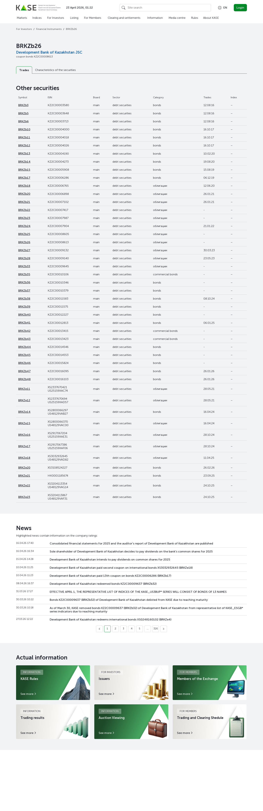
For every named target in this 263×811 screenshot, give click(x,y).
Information (155, 18)
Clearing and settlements (124, 18)
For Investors (55, 18)
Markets (22, 18)
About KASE (211, 18)
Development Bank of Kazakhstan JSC (49, 52)
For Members (92, 18)
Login (240, 7)
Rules (194, 18)
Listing (74, 18)
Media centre (177, 18)
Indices (37, 18)
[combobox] (222, 7)
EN (222, 7)
